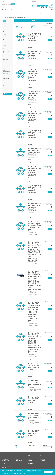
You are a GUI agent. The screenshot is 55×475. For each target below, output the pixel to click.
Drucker (4, 45)
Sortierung (45, 25)
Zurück (15, 27)
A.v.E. (4, 26)
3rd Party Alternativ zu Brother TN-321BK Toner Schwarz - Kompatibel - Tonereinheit (34, 96)
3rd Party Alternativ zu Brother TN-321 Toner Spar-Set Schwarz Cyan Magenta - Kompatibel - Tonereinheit (34, 75)
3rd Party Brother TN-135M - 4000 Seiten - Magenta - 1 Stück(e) (34, 383)
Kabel (4, 41)
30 (33, 27)
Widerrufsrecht (31, 463)
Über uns (30, 460)
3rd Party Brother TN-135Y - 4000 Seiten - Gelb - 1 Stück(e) (33, 399)
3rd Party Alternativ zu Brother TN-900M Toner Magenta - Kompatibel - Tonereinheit (34, 188)
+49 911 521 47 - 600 (17, 1)
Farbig (4, 66)
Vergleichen (30, 47)
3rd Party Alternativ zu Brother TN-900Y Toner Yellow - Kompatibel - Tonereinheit (34, 207)
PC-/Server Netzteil (6, 51)
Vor (24, 27)
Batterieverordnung (19, 460)
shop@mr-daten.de (6, 463)
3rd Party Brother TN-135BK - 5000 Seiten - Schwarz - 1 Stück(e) (34, 366)
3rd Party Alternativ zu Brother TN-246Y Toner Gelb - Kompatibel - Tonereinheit (34, 55)
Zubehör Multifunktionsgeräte (6, 83)
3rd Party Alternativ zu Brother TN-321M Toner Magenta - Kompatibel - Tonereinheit (34, 133)
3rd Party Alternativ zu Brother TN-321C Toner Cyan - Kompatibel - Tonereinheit (34, 115)
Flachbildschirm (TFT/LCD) (5, 34)
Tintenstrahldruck (6, 59)
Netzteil (4, 49)
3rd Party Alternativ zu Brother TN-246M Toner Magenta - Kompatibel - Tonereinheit (34, 36)
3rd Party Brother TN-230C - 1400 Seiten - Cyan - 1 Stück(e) (33, 432)
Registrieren (43, 460)
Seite (16, 25)
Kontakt (17, 459)
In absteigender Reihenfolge (51, 27)
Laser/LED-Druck (6, 57)
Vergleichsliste (48, 23)
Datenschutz (31, 462)
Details (50, 40)
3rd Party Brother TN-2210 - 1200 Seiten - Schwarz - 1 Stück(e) (34, 416)
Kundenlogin (43, 459)
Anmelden (45, 32)
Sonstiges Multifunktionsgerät (6, 71)
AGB (29, 459)
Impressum (31, 464)
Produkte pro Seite (31, 25)
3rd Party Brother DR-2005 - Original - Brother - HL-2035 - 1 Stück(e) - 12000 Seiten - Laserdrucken (34, 226)
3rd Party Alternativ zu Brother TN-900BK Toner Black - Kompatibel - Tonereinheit (34, 152)
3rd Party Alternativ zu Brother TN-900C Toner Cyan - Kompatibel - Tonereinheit (34, 170)
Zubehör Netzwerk (6, 78)
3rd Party (4, 25)
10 (30, 27)
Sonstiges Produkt (6, 90)
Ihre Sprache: (30, 0)
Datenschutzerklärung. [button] (21, 473)
